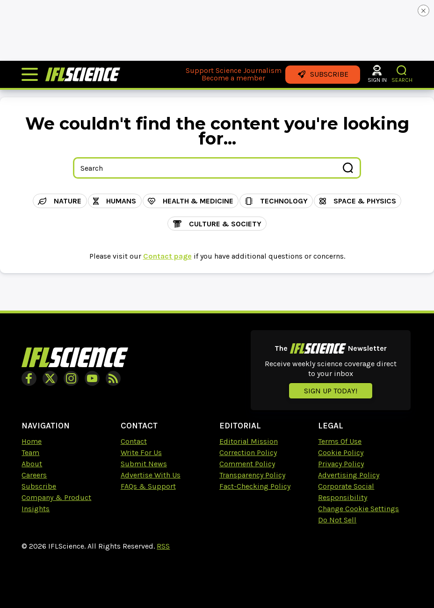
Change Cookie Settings (358, 508)
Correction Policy (248, 452)
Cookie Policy (340, 452)
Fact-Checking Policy (254, 486)
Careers (34, 474)
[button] (401, 70)
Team (30, 452)
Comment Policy (247, 463)
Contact (134, 441)
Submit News (144, 463)
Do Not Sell (337, 519)
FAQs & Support (148, 486)
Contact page (167, 256)
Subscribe (39, 486)
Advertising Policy (348, 474)
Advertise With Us (151, 474)
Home (32, 441)
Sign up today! (330, 390)
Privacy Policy (341, 463)
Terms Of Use (340, 441)
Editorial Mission (248, 441)
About (32, 463)
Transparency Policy (252, 474)
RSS (163, 546)
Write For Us (141, 452)
